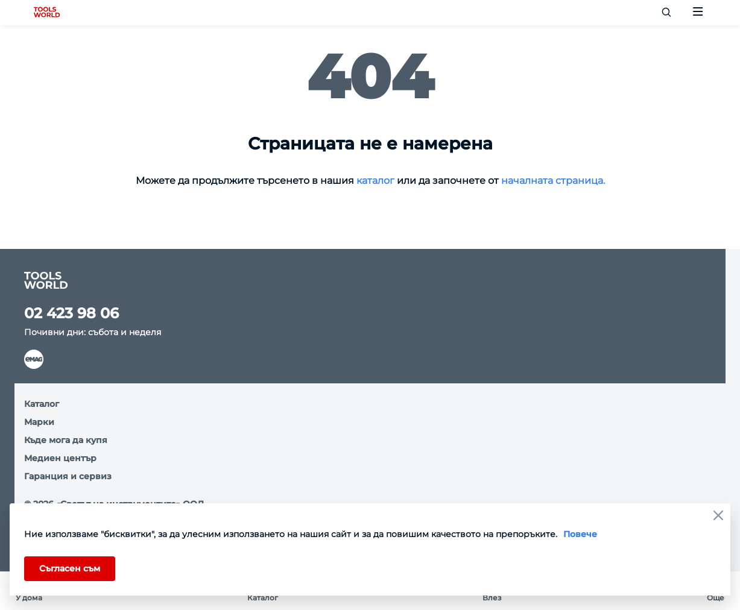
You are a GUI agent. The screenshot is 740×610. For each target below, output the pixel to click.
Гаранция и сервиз (68, 476)
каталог (374, 180)
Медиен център (60, 458)
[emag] (33, 359)
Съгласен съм (69, 568)
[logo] (47, 12)
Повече (580, 534)
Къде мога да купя (65, 440)
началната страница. (553, 180)
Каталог (41, 403)
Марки (39, 422)
